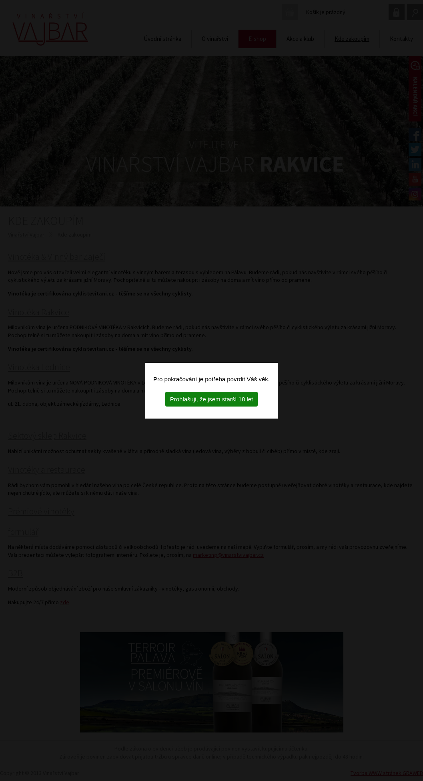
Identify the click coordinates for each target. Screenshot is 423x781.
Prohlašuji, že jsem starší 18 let (211, 399)
